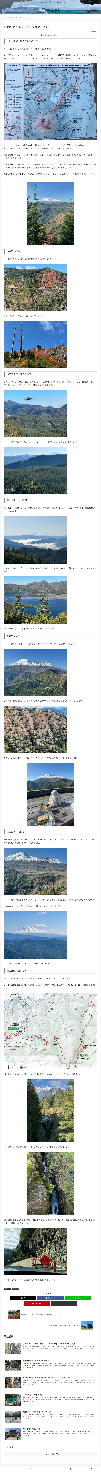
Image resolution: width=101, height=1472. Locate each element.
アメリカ (8, 1289)
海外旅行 (16, 1289)
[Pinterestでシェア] (69, 1298)
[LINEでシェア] (50, 1298)
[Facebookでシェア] (31, 1298)
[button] (88, 1298)
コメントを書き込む (50, 1449)
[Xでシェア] (13, 1298)
